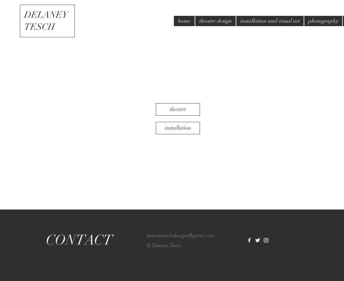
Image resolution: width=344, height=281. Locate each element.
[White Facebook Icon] (249, 240)
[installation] (178, 128)
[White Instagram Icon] (266, 240)
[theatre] (178, 109)
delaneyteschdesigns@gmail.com (181, 235)
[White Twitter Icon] (258, 240)
